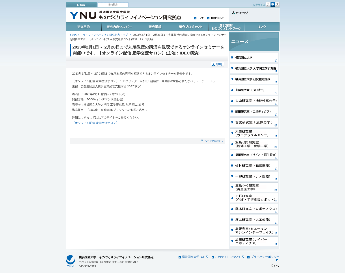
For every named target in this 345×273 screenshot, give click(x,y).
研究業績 (154, 26)
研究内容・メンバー (119, 26)
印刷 (219, 64)
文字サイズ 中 (272, 4)
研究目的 (83, 26)
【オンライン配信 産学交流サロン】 (95, 123)
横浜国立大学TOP (195, 256)
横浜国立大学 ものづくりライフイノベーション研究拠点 (116, 257)
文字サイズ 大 (277, 4)
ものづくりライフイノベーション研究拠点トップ (99, 34)
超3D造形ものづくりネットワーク (225, 26)
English (113, 4)
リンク (261, 26)
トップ (198, 18)
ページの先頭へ (213, 140)
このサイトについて (229, 256)
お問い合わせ (215, 18)
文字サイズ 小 (268, 4)
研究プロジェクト (190, 26)
